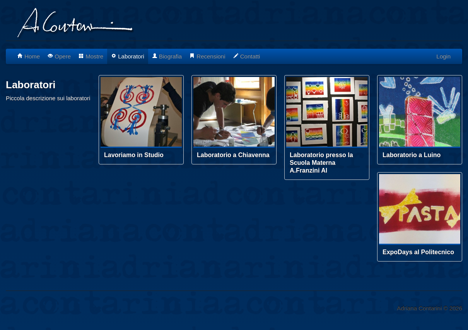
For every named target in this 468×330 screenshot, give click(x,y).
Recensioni (207, 56)
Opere (59, 56)
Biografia (167, 56)
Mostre (91, 56)
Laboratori (127, 56)
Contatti (246, 56)
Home (28, 56)
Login (443, 56)
